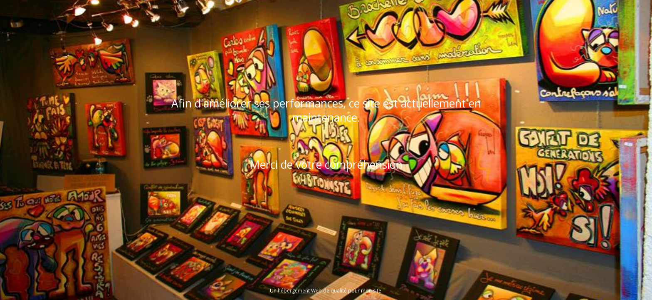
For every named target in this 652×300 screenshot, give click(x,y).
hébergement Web (300, 290)
